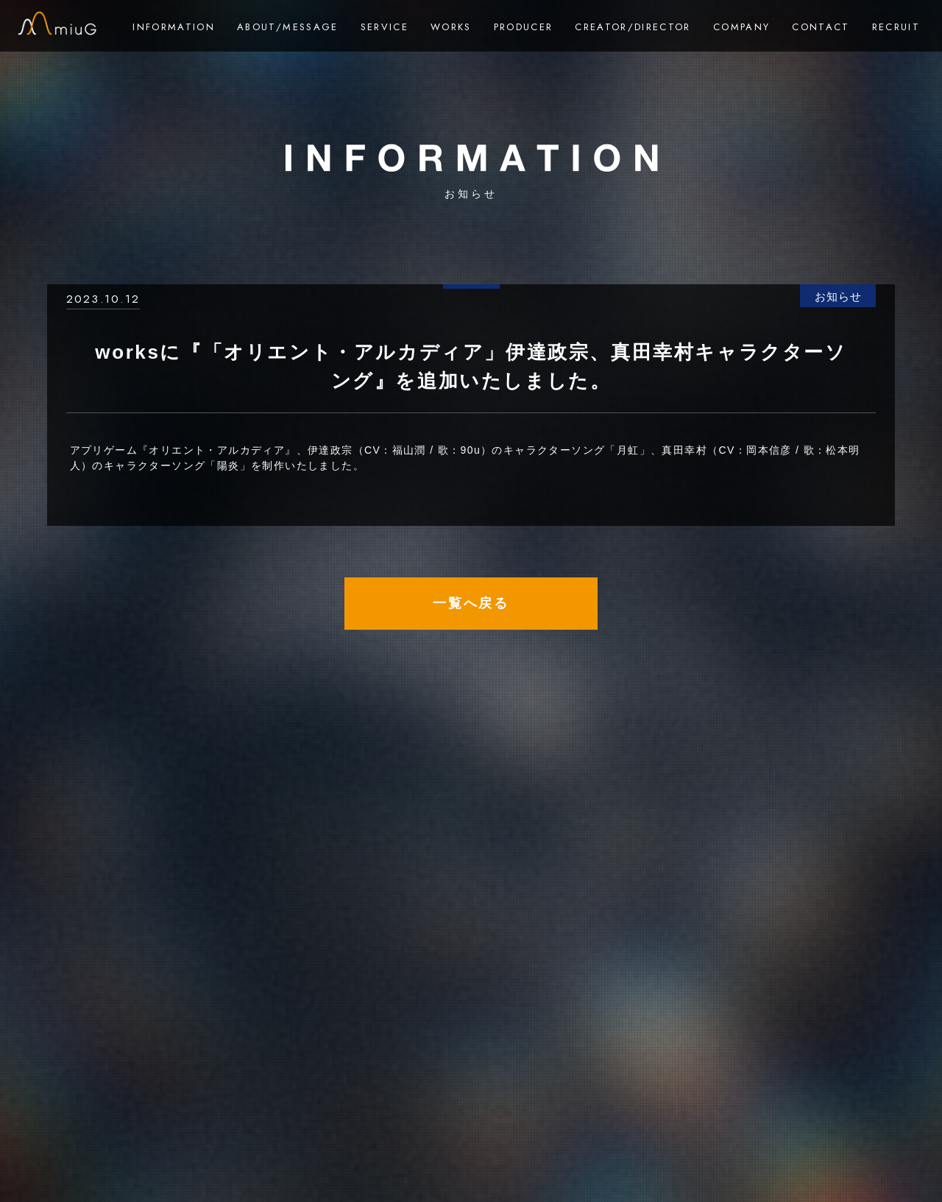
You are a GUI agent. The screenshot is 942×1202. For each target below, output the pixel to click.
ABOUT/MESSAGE (287, 27)
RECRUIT (896, 27)
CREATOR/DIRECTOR (632, 27)
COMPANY (741, 27)
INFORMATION (173, 27)
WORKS (451, 27)
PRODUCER (523, 27)
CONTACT (820, 27)
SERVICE (384, 27)
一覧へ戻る (471, 603)
